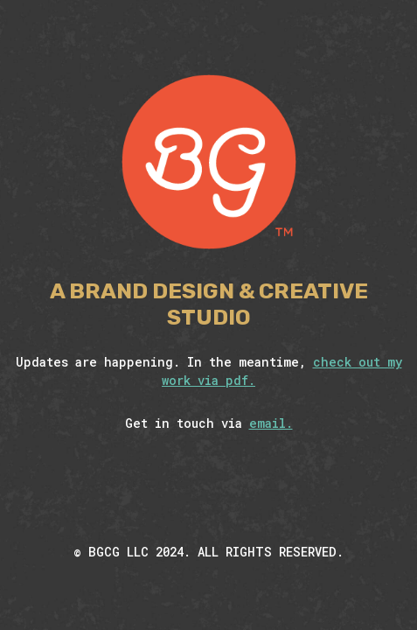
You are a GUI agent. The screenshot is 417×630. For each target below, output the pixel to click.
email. (271, 423)
